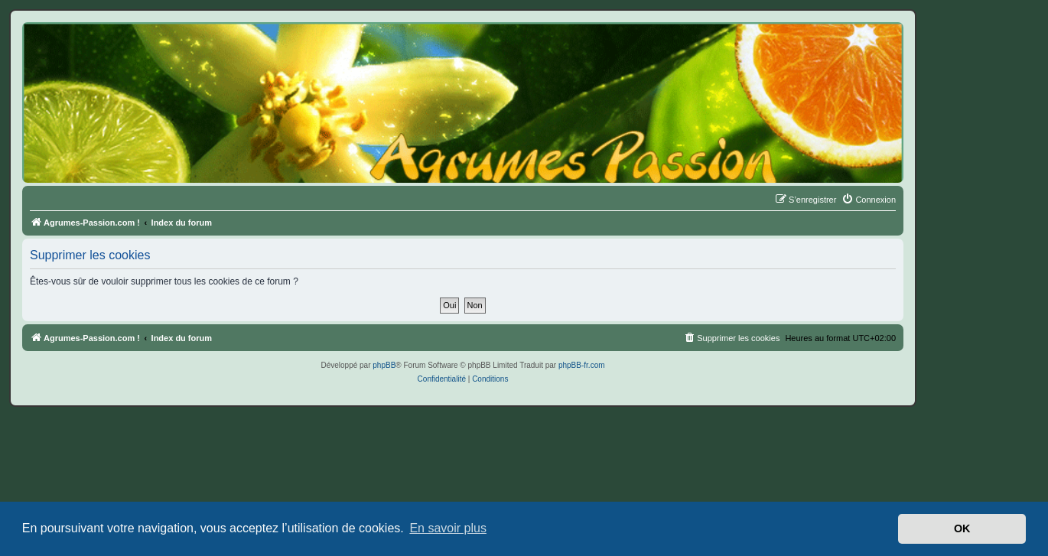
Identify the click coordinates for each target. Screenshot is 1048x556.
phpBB (384, 365)
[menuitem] (868, 199)
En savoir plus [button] (448, 528)
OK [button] (962, 528)
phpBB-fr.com (581, 365)
